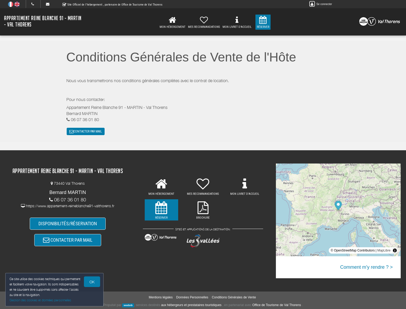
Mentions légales (161, 297)
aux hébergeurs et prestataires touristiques (191, 305)
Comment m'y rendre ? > (366, 267)
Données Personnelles (192, 297)
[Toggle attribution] (395, 250)
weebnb (128, 305)
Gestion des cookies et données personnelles (40, 300)
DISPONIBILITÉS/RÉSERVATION (68, 223)
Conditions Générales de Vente (234, 297)
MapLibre (384, 250)
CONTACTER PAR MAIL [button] (85, 131)
